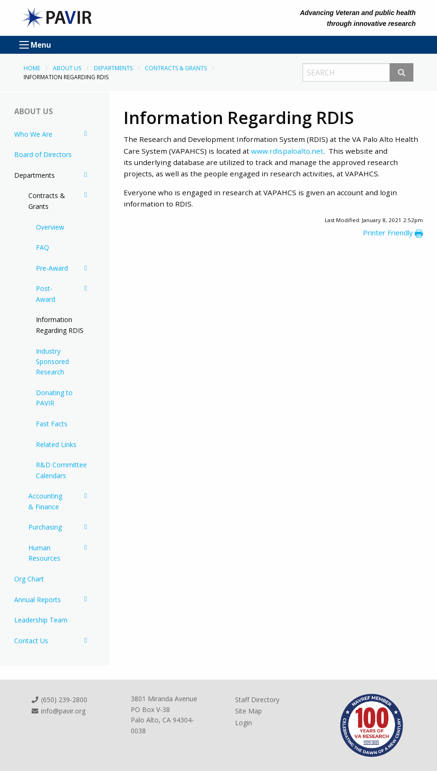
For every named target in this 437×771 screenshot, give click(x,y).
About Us (67, 68)
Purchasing (45, 526)
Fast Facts (51, 423)
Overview (50, 227)
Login (243, 722)
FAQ (42, 247)
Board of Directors (43, 154)
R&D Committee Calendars (61, 470)
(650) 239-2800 (59, 699)
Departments (113, 68)
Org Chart (29, 578)
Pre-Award (52, 268)
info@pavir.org (58, 710)
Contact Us (31, 640)
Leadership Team (40, 619)
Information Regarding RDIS (60, 324)
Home (32, 68)
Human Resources (44, 553)
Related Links (56, 444)
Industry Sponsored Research (52, 362)
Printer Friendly (393, 232)
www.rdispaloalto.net (287, 151)
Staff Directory (257, 699)
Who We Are (33, 134)
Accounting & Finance (45, 501)
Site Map (248, 710)
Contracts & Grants (176, 68)
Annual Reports (37, 599)
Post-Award (45, 293)
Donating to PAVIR (54, 397)
